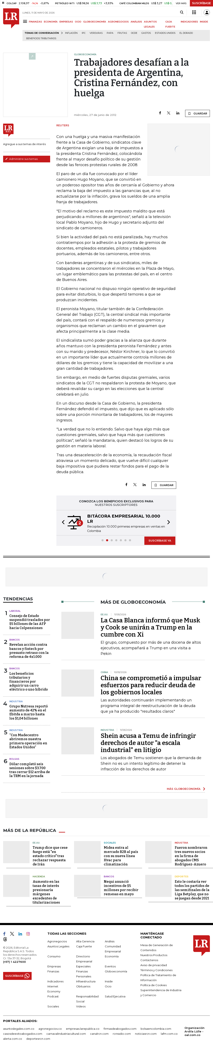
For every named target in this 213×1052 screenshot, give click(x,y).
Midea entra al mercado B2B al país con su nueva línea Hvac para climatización (121, 856)
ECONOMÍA (51, 21)
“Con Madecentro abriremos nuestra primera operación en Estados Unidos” (28, 741)
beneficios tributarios (41, 38)
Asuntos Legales (58, 946)
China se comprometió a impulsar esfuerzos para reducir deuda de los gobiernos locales (151, 685)
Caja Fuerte (84, 946)
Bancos (14, 639)
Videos (80, 1006)
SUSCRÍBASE (201, 3)
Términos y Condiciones (156, 970)
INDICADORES (189, 21)
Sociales (110, 842)
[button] (62, 522)
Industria (16, 701)
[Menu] (25, 21)
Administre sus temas (21, 158)
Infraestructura (85, 981)
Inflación (71, 33)
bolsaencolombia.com (156, 1028)
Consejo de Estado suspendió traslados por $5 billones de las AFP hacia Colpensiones (29, 622)
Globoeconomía (116, 971)
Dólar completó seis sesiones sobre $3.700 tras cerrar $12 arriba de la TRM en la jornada (29, 770)
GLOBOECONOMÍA (94, 21)
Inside (109, 981)
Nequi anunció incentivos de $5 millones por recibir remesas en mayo (121, 887)
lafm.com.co (169, 1033)
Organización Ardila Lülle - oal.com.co (194, 1031)
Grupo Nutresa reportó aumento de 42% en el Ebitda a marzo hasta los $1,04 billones (28, 712)
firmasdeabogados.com (120, 1028)
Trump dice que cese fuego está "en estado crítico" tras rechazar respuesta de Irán (50, 856)
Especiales (83, 966)
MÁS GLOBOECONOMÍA (184, 788)
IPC (83, 33)
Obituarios (83, 986)
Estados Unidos (165, 33)
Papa (110, 33)
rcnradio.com (122, 1033)
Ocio (108, 986)
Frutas (122, 33)
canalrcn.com (99, 1033)
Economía (112, 956)
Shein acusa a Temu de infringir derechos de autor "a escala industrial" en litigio (148, 743)
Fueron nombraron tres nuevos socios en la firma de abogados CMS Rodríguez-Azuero (191, 856)
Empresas (54, 966)
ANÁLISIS (136, 21)
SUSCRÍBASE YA (160, 540)
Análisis (109, 941)
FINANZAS (35, 21)
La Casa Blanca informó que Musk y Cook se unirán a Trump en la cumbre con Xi (150, 627)
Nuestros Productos (153, 955)
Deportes (181, 876)
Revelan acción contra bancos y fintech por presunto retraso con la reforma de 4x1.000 (29, 651)
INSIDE (204, 21)
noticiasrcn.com (146, 1033)
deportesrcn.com (38, 1038)
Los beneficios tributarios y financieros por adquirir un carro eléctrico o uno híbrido (28, 682)
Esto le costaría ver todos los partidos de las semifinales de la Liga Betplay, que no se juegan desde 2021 (192, 889)
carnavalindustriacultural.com (66, 1033)
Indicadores (55, 981)
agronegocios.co (50, 1028)
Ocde (134, 33)
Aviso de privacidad (153, 965)
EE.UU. (36, 842)
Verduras (96, 33)
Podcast (53, 996)
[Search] (182, 12)
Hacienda (39, 876)
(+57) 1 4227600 (14, 961)
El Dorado (186, 33)
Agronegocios (57, 941)
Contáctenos (149, 960)
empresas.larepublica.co (82, 1028)
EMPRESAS (66, 21)
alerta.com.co (12, 1038)
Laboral (15, 610)
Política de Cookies (153, 985)
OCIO (78, 21)
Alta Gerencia (85, 941)
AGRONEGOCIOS (118, 21)
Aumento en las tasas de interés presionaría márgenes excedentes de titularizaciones (46, 891)
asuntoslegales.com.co (18, 1028)
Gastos (146, 33)
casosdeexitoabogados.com (22, 1033)
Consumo (54, 956)
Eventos (110, 966)
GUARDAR (197, 113)
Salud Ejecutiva (115, 996)
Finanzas (53, 971)
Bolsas (14, 758)
